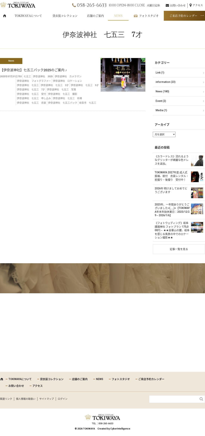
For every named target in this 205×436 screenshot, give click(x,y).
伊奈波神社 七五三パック (62, 102)
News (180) (162, 91)
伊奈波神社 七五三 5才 (85, 85)
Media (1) (161, 110)
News (11, 61)
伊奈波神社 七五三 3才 (55, 85)
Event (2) (161, 100)
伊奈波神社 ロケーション (67, 80)
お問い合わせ (178, 5)
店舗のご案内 (95, 15)
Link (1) (160, 72)
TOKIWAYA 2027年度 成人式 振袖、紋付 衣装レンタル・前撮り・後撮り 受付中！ (172, 176)
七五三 (27, 76)
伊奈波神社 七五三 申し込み (34, 98)
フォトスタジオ (149, 15)
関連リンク (6, 398)
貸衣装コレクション (65, 15)
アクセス (198, 5)
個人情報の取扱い (25, 398)
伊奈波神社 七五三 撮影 (62, 94)
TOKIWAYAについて (28, 15)
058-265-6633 (92, 5)
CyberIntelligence (120, 428)
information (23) (166, 81)
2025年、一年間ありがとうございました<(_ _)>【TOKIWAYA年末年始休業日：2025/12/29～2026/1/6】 (172, 210)
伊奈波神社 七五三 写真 (61, 89)
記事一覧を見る (179, 249)
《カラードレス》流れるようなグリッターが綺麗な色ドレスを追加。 (172, 160)
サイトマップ (46, 398)
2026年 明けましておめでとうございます (171, 190)
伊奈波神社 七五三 (28, 85)
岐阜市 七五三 (87, 102)
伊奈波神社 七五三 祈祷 (67, 98)
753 (20, 76)
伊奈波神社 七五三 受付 (31, 94)
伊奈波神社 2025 (43, 76)
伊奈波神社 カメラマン (68, 76)
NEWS (118, 15)
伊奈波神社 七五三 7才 (31, 89)
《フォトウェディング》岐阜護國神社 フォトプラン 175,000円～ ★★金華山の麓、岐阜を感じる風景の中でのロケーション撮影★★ (172, 230)
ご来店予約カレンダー (183, 15)
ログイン (62, 398)
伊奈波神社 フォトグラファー (34, 80)
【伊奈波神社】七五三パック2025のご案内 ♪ (33, 70)
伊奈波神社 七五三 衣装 (31, 102)
